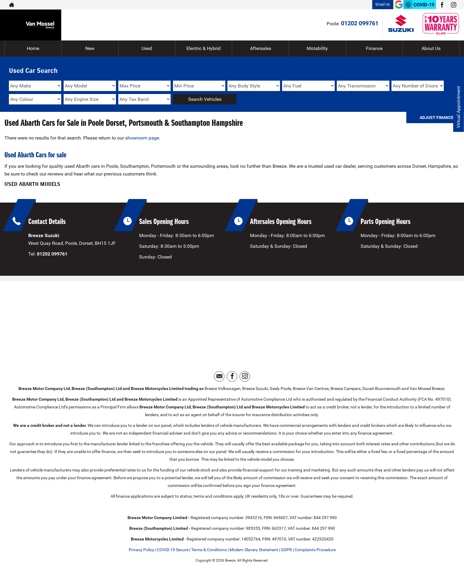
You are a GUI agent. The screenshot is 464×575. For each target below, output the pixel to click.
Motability (317, 48)
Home (33, 48)
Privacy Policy (141, 549)
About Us (431, 48)
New (90, 48)
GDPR (286, 549)
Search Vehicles (204, 99)
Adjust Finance (437, 117)
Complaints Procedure (315, 549)
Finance (374, 48)
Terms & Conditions (209, 549)
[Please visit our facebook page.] (442, 5)
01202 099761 (359, 23)
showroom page (142, 138)
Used (146, 48)
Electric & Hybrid (203, 48)
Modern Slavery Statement (253, 549)
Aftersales (260, 48)
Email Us (382, 4)
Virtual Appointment (458, 107)
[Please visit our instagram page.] (453, 5)
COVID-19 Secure (172, 549)
